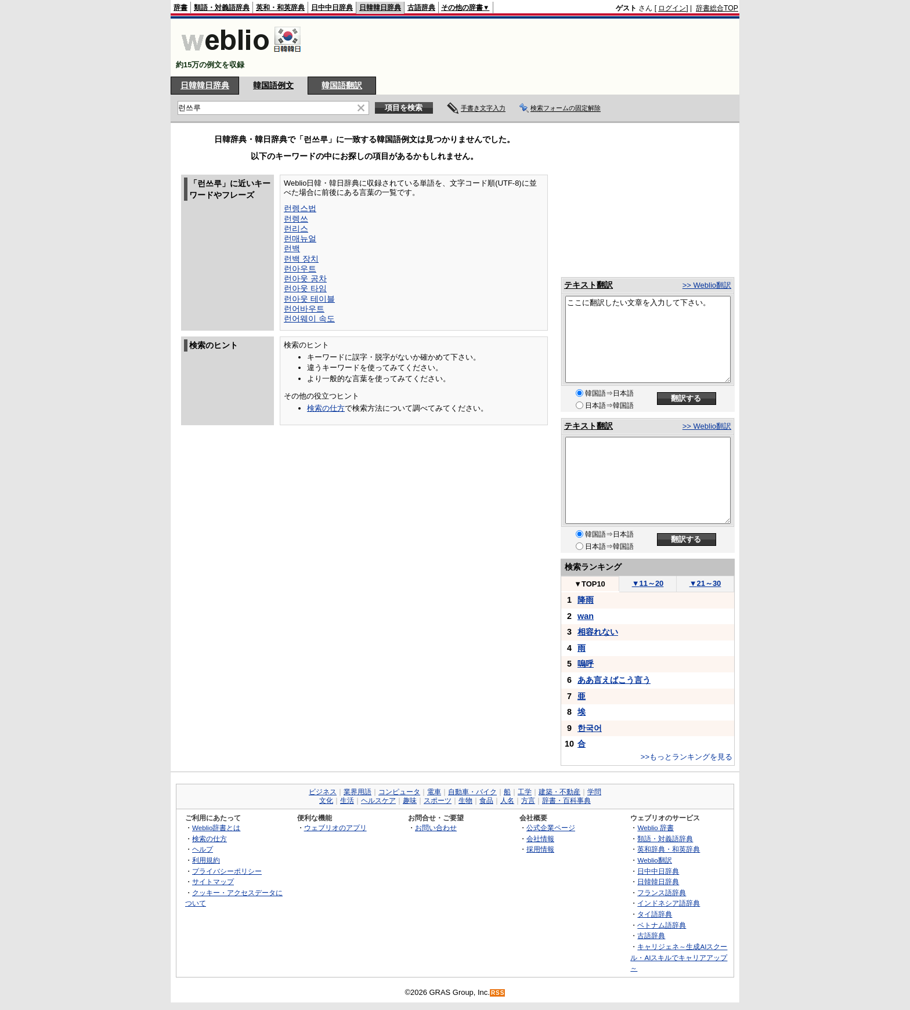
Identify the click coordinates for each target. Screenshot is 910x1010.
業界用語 (357, 791)
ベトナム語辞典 (661, 925)
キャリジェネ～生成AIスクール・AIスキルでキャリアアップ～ (678, 957)
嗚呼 (585, 663)
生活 (347, 800)
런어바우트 (304, 308)
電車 (434, 791)
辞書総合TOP (717, 8)
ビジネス (323, 791)
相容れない (597, 631)
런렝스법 (300, 208)
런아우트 (300, 268)
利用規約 (206, 860)
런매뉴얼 (300, 238)
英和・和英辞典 (280, 7)
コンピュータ (399, 791)
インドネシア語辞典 (668, 903)
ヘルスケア (378, 800)
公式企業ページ (550, 827)
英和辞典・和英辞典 (668, 849)
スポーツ (438, 800)
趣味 (410, 800)
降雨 (585, 599)
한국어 (589, 728)
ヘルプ (202, 849)
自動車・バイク (472, 791)
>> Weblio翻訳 (706, 285)
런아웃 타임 (305, 288)
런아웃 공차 (305, 278)
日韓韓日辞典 (380, 7)
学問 (594, 791)
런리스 (296, 228)
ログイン (672, 8)
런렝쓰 (296, 218)
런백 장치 (301, 258)
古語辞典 (421, 7)
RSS (498, 993)
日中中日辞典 (332, 7)
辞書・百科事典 (566, 800)
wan (585, 616)
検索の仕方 (326, 408)
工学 (525, 791)
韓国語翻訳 (342, 85)
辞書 (180, 7)
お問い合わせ (436, 827)
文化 (326, 800)
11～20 (648, 583)
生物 (465, 800)
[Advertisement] (527, 47)
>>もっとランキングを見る (686, 756)
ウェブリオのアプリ (335, 827)
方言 (528, 800)
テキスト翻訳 (588, 284)
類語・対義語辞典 (222, 7)
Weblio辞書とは (216, 827)
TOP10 (589, 584)
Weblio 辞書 (655, 827)
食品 (486, 800)
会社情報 (540, 838)
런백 (292, 248)
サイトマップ (213, 881)
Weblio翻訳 (654, 860)
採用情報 (540, 849)
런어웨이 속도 (309, 318)
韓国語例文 (273, 85)
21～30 (705, 583)
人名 (507, 800)
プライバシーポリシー (227, 871)
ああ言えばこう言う (614, 680)
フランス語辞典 (661, 892)
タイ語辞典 (654, 914)
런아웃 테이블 (309, 298)
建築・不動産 (559, 791)
